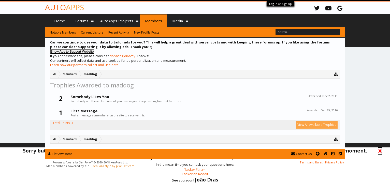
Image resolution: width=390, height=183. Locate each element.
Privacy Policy (334, 162)
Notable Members (63, 32)
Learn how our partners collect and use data (84, 65)
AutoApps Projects (116, 20)
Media (177, 20)
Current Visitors (92, 32)
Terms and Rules (311, 162)
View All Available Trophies (316, 125)
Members (153, 20)
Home (59, 20)
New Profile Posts (146, 32)
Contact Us (301, 154)
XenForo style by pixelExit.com (113, 166)
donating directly (122, 56)
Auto (64, 7)
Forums (82, 20)
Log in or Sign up (280, 4)
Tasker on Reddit (195, 174)
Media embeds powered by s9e (67, 166)
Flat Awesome (60, 154)
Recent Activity (118, 32)
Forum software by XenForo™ (90, 162)
